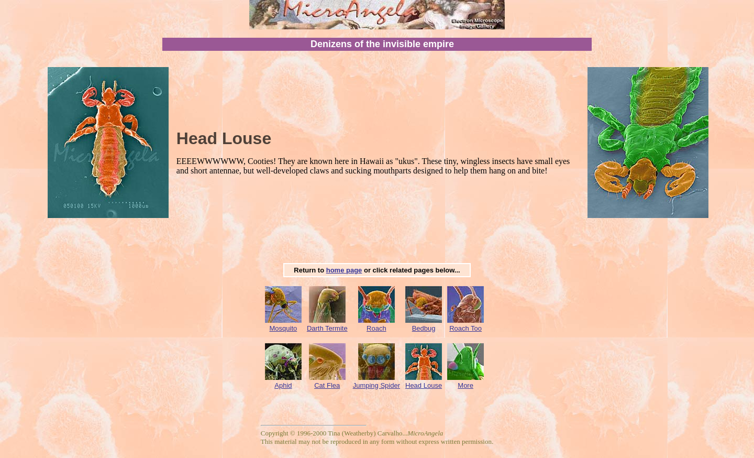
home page (344, 270)
